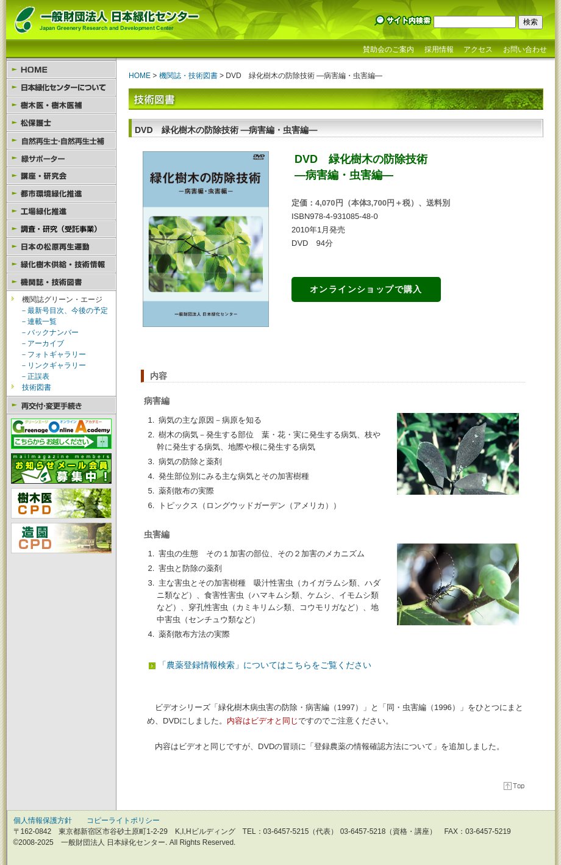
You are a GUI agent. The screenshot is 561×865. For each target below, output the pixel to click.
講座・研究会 (61, 176)
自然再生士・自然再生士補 (61, 140)
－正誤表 (34, 376)
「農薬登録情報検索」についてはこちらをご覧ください (264, 665)
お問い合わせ (525, 49)
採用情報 (439, 49)
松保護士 (61, 123)
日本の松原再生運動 (61, 247)
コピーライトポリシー (123, 820)
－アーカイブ (42, 343)
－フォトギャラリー (53, 354)
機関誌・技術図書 (61, 282)
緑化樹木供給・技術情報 (61, 264)
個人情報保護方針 (42, 820)
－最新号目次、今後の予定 (64, 310)
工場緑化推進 (61, 211)
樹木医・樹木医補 (61, 105)
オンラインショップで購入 (366, 289)
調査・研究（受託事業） (61, 229)
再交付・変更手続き (61, 405)
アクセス (478, 49)
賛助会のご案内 (388, 49)
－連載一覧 (38, 321)
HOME (61, 70)
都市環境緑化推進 (61, 194)
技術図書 (36, 387)
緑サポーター (61, 158)
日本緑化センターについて (61, 87)
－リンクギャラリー (53, 365)
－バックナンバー (49, 332)
